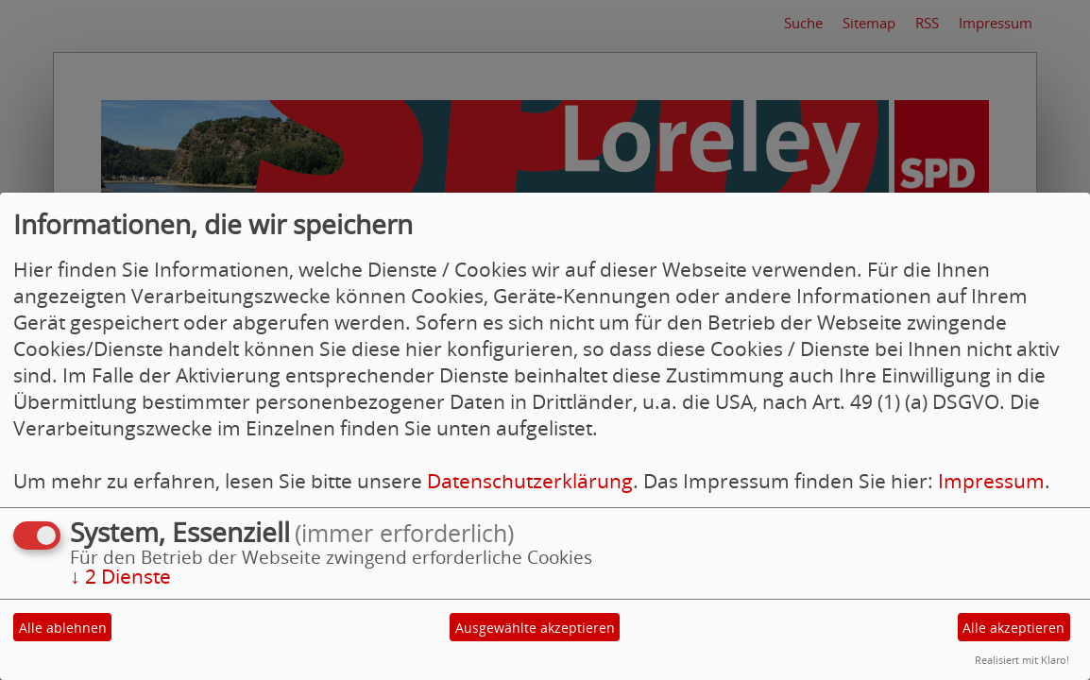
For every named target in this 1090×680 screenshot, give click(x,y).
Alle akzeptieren (1013, 628)
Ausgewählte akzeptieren (535, 628)
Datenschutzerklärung (530, 481)
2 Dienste (120, 576)
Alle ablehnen (63, 628)
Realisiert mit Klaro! (1022, 660)
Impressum (991, 481)
